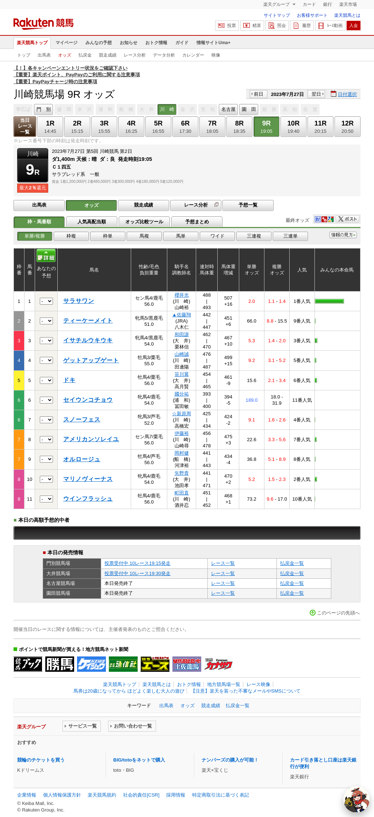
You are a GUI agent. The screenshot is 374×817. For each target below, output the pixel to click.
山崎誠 (182, 354)
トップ (23, 55)
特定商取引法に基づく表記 (220, 795)
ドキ (69, 380)
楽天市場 (348, 4)
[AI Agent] (356, 799)
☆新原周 (181, 413)
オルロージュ (81, 459)
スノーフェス (81, 419)
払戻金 (85, 55)
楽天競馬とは (347, 15)
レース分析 (135, 55)
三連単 (290, 236)
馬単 (181, 236)
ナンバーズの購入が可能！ (230, 760)
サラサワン (78, 301)
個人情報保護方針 (62, 795)
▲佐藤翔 (181, 314)
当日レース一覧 (25, 126)
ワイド (217, 236)
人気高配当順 (91, 221)
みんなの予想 (98, 42)
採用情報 (175, 795)
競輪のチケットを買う (41, 760)
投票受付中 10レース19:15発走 (137, 563)
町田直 (182, 493)
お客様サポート (312, 15)
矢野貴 (182, 473)
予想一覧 (247, 205)
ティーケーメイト (88, 320)
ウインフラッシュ (88, 499)
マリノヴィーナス (88, 479)
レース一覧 (223, 563)
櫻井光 (182, 295)
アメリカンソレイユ (91, 439)
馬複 (144, 236)
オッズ (64, 55)
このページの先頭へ (338, 613)
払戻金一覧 (292, 563)
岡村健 (182, 453)
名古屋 (228, 109)
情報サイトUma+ (213, 42)
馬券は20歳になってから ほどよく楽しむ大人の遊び (128, 691)
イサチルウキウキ (88, 340)
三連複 (254, 236)
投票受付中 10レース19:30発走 (137, 573)
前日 (258, 94)
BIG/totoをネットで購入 (139, 760)
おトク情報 (156, 42)
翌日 (316, 94)
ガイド (181, 42)
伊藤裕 (182, 433)
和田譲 (182, 334)
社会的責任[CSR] (141, 795)
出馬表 (44, 55)
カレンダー (193, 55)
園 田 (249, 109)
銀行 (327, 4)
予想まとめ (197, 221)
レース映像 (258, 684)
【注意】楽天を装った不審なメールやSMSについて (246, 691)
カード (309, 4)
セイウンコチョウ (88, 400)
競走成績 (108, 55)
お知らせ (128, 42)
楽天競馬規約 (102, 795)
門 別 (44, 109)
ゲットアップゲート (91, 360)
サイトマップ (277, 15)
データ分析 (164, 55)
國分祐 (182, 394)
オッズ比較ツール (144, 221)
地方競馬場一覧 (223, 684)
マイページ (66, 42)
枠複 (71, 236)
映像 (215, 55)
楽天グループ (277, 4)
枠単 (107, 236)
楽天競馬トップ (32, 42)
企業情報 (26, 795)
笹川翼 (182, 374)
